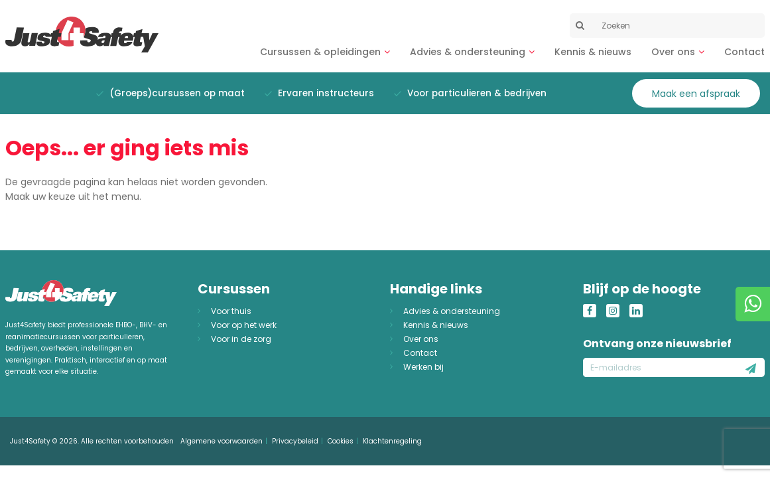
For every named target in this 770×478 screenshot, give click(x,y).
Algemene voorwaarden (221, 441)
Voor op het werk (244, 325)
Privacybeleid (295, 441)
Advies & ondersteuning (467, 51)
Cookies (340, 441)
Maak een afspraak (696, 93)
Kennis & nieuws (592, 51)
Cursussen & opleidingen (320, 51)
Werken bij (423, 366)
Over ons (673, 51)
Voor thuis (231, 311)
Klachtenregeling (392, 441)
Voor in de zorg (241, 339)
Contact (744, 51)
